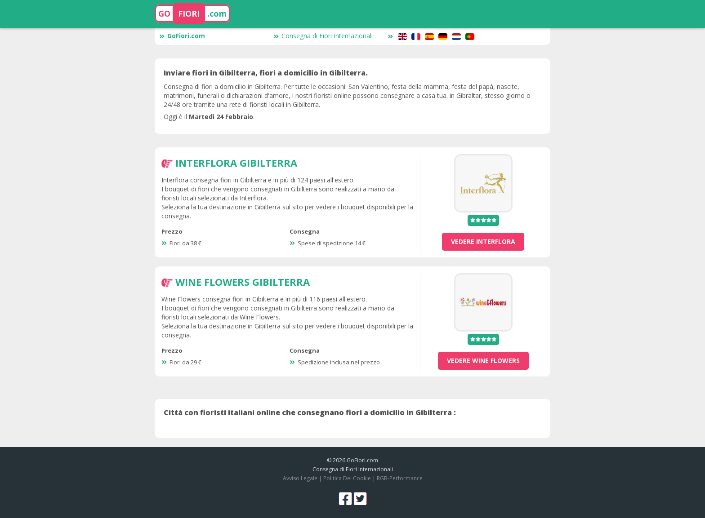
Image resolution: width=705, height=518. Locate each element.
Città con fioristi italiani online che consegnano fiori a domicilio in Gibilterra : (310, 412)
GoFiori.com (182, 35)
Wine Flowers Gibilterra (242, 281)
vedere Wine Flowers (483, 360)
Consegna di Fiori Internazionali (323, 35)
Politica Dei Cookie (347, 478)
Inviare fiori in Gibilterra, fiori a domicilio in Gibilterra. (266, 73)
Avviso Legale (300, 478)
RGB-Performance (400, 478)
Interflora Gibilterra (236, 162)
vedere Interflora (483, 241)
